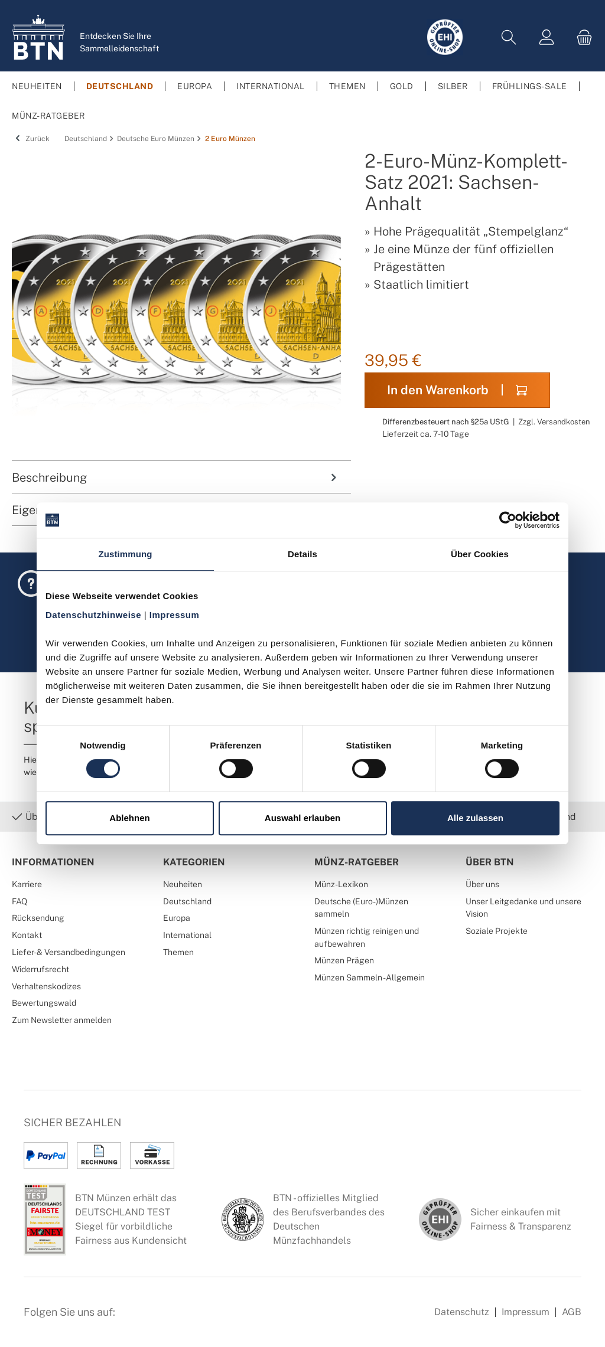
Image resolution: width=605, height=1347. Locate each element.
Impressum (525, 1311)
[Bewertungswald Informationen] (192, 1318)
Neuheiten (182, 884)
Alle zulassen (475, 818)
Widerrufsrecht (40, 969)
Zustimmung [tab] (125, 554)
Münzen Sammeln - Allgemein (369, 977)
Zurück (31, 139)
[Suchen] (509, 37)
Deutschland (187, 901)
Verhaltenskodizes (46, 986)
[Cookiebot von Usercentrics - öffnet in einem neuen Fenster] (508, 520)
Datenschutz (461, 1311)
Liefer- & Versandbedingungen (68, 952)
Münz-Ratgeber (356, 862)
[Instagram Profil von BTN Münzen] (163, 1318)
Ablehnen (129, 818)
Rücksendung (38, 918)
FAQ (19, 901)
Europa (176, 918)
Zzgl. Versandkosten (554, 421)
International (187, 935)
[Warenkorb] (580, 37)
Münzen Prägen (344, 960)
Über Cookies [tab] (480, 554)
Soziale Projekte (497, 931)
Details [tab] (302, 554)
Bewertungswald (44, 1003)
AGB (571, 1311)
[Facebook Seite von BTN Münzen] (134, 1318)
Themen (178, 952)
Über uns (482, 884)
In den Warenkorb (457, 389)
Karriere (27, 884)
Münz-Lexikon (341, 884)
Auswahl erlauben (302, 818)
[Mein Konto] (546, 37)
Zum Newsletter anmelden (62, 1020)
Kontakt (27, 935)
